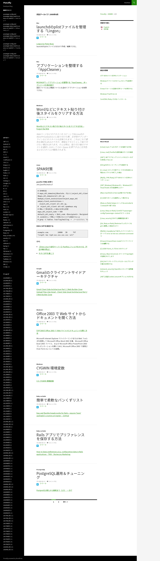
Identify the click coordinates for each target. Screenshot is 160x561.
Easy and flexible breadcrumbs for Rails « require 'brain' (58, 413)
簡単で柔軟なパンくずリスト (59, 400)
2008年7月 (6, 497)
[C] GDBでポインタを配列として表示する (114, 198)
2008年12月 (6, 484)
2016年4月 (6, 307)
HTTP (5, 186)
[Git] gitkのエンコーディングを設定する (114, 165)
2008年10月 (6, 489)
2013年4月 (6, 356)
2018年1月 (6, 286)
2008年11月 (6, 487)
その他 (5, 267)
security (5, 238)
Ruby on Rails (41, 396)
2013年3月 (6, 359)
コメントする (52, 35)
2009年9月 (6, 461)
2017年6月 (6, 294)
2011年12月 (6, 390)
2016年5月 (6, 304)
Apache (5, 147)
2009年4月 (6, 474)
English (106, 27)
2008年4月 (6, 505)
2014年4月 (6, 343)
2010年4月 (6, 442)
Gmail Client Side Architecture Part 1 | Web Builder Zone (59, 289)
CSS (4, 162)
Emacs (5, 168)
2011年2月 (6, 416)
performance (7, 225)
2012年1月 (6, 388)
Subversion (6, 254)
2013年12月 (6, 346)
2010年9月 (6, 429)
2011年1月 (6, 419)
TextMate (5, 259)
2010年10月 (6, 427)
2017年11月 (6, 288)
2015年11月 (6, 317)
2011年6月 (6, 406)
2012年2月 (6, 385)
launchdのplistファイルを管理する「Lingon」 (61, 28)
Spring (5, 246)
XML (4, 264)
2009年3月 (6, 476)
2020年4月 (6, 278)
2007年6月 (6, 531)
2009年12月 (6, 453)
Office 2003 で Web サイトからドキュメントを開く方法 (61, 315)
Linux (38, 165)
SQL (4, 248)
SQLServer (6, 251)
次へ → (65, 502)
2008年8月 (6, 495)
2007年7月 (6, 529)
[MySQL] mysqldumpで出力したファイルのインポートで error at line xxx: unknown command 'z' (116, 233)
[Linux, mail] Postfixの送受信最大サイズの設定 (116, 152)
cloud (5, 157)
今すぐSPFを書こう (46, 253)
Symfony (6, 256)
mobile (5, 212)
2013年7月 (6, 351)
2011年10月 (6, 395)
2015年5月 (6, 322)
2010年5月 (6, 440)
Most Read (127, 2)
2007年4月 (6, 536)
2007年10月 (6, 521)
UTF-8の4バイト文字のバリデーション (113, 76)
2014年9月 (6, 333)
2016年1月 (6, 312)
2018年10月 (6, 280)
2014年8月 (6, 335)
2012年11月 (6, 369)
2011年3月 (6, 414)
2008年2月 (6, 510)
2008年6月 (6, 500)
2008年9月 (6, 492)
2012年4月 (6, 380)
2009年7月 (6, 466)
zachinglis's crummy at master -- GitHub (52, 415)
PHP (4, 228)
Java (4, 196)
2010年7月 (6, 435)
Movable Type (7, 215)
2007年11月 (6, 518)
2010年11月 (6, 424)
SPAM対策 (44, 168)
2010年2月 (6, 448)
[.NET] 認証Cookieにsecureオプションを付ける (116, 276)
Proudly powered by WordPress (12, 558)
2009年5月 (6, 471)
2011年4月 (6, 411)
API (4, 149)
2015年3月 (6, 325)
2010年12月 (6, 421)
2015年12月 (6, 314)
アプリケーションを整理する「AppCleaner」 (59, 67)
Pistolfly (7, 2)
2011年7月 (6, 403)
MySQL (5, 220)
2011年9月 (6, 398)
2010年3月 (6, 445)
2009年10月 (6, 458)
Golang (5, 181)
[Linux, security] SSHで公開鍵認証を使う (114, 218)
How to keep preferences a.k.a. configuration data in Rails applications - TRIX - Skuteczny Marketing (59, 453)
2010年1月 (6, 450)
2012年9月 (6, 374)
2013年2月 (6, 361)
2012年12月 (6, 367)
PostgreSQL (40, 469)
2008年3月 (6, 508)
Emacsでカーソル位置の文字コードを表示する (116, 88)
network (5, 222)
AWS (4, 152)
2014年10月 (6, 330)
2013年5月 (6, 354)
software (5, 243)
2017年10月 (6, 291)
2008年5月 (6, 502)
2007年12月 (6, 515)
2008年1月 (6, 513)
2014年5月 (6, 341)
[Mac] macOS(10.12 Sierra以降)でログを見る (115, 193)
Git (4, 178)
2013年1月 (6, 364)
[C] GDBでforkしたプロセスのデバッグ (113, 249)
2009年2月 (6, 479)
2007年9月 (6, 523)
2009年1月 (6, 482)
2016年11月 (6, 299)
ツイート (43, 36)
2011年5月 (6, 408)
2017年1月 (6, 296)
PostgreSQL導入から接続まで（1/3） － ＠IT (54, 490)
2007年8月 (6, 526)
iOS (4, 194)
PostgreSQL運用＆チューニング (60, 475)
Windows (39, 105)
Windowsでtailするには (108, 94)
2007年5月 (6, 534)
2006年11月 (6, 549)
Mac (37, 23)
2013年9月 (6, 348)
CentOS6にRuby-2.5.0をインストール (113, 99)
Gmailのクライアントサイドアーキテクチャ (61, 274)
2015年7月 (6, 320)
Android (5, 144)
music (5, 217)
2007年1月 (6, 544)
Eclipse (5, 165)
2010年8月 (6, 432)
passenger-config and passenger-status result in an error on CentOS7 (11, 16)
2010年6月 (6, 437)
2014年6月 (6, 338)
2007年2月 (6, 542)
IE (3, 188)
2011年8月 (6, 401)
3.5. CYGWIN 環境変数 (45, 381)
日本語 (106, 29)
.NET (4, 141)
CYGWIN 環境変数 (50, 367)
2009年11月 (6, 455)
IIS (4, 191)
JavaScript (6, 199)
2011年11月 (6, 393)
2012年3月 (6, 382)
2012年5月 (6, 377)
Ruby (4, 233)
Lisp (4, 204)
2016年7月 (6, 301)
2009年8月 (6, 463)
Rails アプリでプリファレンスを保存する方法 (60, 436)
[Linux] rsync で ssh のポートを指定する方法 (115, 147)
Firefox (5, 173)
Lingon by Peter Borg (45, 43)
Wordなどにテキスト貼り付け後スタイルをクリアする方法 (60, 111)
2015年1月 (6, 327)
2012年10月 (6, 372)
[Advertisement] (117, 48)
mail (4, 209)
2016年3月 (6, 309)
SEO (4, 241)
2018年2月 (6, 283)
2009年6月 (6, 468)
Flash (4, 175)
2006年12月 (6, 547)
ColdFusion (6, 160)
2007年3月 (6, 539)
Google (39, 269)
